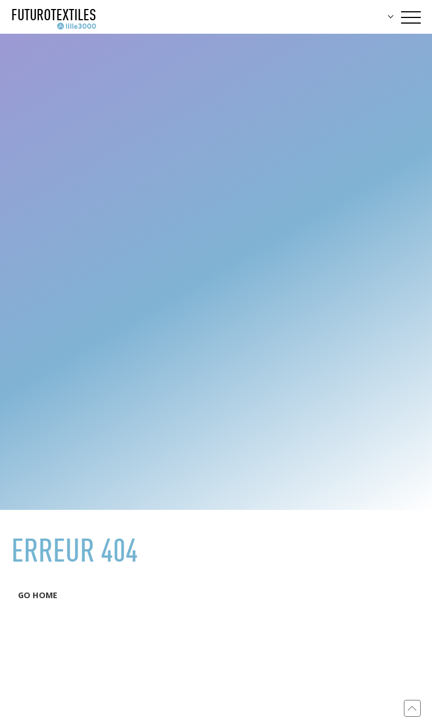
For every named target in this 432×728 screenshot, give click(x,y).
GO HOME (37, 595)
